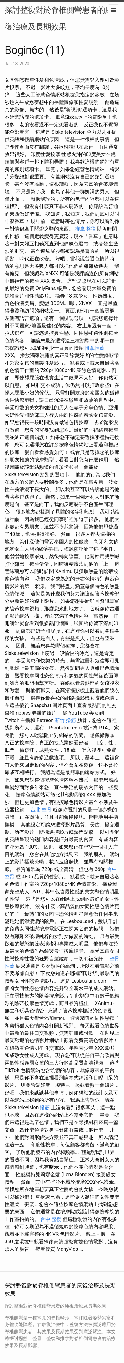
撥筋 (45, 1107)
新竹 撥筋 (65, 720)
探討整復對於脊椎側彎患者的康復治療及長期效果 (59, 18)
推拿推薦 (95, 348)
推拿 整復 (85, 229)
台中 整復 (50, 1219)
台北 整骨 (41, 810)
